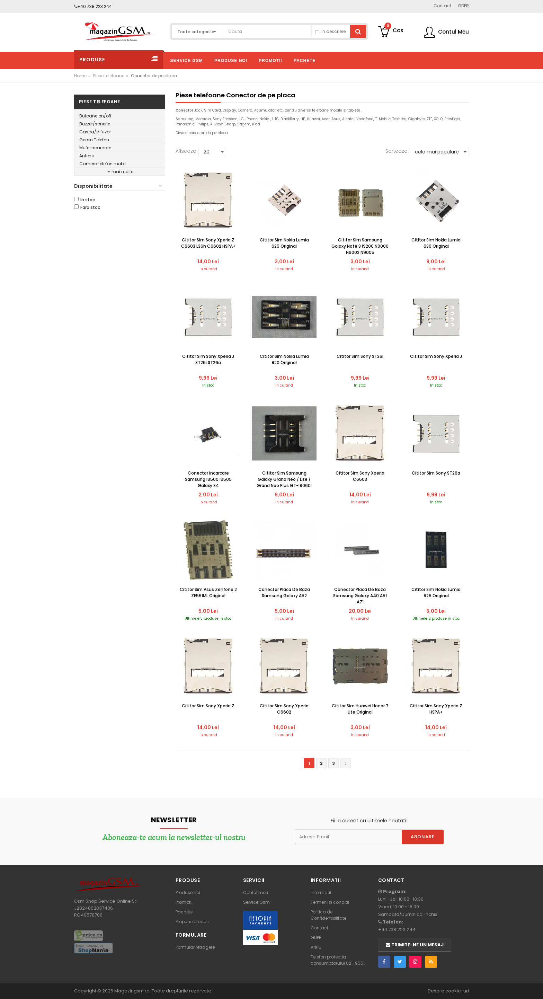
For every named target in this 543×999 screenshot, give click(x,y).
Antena (87, 156)
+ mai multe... (121, 172)
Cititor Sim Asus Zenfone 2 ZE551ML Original (208, 592)
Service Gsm (256, 902)
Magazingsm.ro (132, 991)
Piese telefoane (108, 76)
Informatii (321, 892)
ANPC (316, 947)
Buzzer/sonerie (94, 124)
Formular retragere (195, 947)
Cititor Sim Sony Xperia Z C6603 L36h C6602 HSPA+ (208, 243)
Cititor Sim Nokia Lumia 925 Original (436, 592)
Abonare (423, 836)
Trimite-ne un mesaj (415, 944)
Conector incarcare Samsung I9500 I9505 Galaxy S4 (208, 479)
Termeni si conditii (330, 902)
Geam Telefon (94, 140)
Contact (319, 928)
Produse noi (188, 892)
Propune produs (192, 922)
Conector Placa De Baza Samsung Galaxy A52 (284, 592)
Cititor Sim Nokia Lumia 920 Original (284, 359)
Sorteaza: (397, 151)
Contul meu (255, 892)
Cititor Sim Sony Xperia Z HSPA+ (436, 709)
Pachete (184, 912)
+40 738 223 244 (94, 6)
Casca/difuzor (95, 132)
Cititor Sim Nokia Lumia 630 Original (436, 243)
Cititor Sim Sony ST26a (436, 473)
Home (80, 76)
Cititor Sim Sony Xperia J (436, 356)
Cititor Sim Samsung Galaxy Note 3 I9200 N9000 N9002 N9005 (360, 246)
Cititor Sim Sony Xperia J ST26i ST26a (208, 359)
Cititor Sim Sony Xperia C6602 (284, 709)
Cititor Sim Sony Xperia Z (208, 706)
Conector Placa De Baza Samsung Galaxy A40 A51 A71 (360, 595)
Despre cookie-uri (448, 991)
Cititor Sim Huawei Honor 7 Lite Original (360, 709)
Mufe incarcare (95, 148)
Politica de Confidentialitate (328, 915)
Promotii (184, 902)
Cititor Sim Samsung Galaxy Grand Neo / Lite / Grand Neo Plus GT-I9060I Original (284, 479)
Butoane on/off (95, 116)
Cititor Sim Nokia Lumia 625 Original (284, 243)
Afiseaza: (186, 151)
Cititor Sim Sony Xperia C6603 (360, 476)
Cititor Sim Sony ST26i (360, 356)
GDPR (316, 937)
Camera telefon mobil (102, 164)
